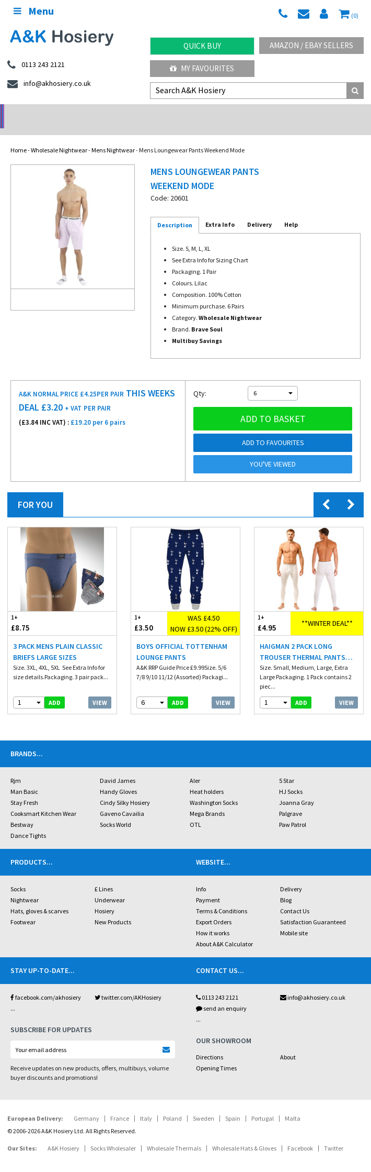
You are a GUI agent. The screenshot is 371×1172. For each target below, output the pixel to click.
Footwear (23, 908)
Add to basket (273, 405)
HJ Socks (291, 778)
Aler (195, 767)
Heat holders (207, 778)
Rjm (15, 767)
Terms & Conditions (221, 897)
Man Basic (24, 778)
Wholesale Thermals (174, 1134)
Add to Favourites (273, 429)
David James (117, 767)
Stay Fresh (24, 789)
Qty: (199, 379)
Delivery (291, 875)
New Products (113, 908)
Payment (208, 886)
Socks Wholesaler (113, 1134)
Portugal (262, 1105)
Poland (172, 1105)
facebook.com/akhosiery (45, 984)
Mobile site (294, 919)
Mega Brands (207, 800)
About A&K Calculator (224, 930)
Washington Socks (214, 789)
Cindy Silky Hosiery (125, 789)
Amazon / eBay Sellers (311, 45)
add (55, 689)
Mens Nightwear (113, 136)
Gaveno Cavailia (122, 800)
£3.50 (149, 609)
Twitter (333, 1134)
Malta (292, 1105)
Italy (146, 1105)
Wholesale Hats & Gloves (244, 1134)
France (119, 1105)
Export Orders (213, 908)
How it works (212, 919)
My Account (139, 112)
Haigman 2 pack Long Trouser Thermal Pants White (302, 638)
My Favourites (202, 68)
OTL (195, 811)
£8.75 (35, 609)
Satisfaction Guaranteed (313, 908)
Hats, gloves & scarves (39, 897)
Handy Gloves (118, 778)
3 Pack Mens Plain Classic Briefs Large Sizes (57, 638)
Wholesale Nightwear (59, 136)
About (288, 1043)
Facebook (300, 1134)
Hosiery (104, 897)
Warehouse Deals (231, 112)
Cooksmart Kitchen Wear (43, 800)
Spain (232, 1105)
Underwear (110, 886)
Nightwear (24, 886)
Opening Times (216, 1054)
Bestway (21, 811)
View (99, 689)
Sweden (203, 1105)
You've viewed (273, 450)
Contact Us (294, 897)
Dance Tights (28, 822)
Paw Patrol (292, 811)
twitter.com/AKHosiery (128, 984)
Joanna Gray (296, 789)
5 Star (286, 767)
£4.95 (272, 609)
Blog (286, 886)
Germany (86, 1105)
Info (201, 875)
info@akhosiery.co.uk (312, 984)
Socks (18, 875)
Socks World (115, 811)
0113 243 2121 (217, 984)
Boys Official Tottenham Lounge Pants (181, 638)
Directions (209, 1043)
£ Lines (104, 875)
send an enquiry (221, 995)
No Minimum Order (46, 112)
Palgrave (290, 800)
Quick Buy (202, 46)
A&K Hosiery (63, 1134)
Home (18, 136)
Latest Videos (324, 112)
